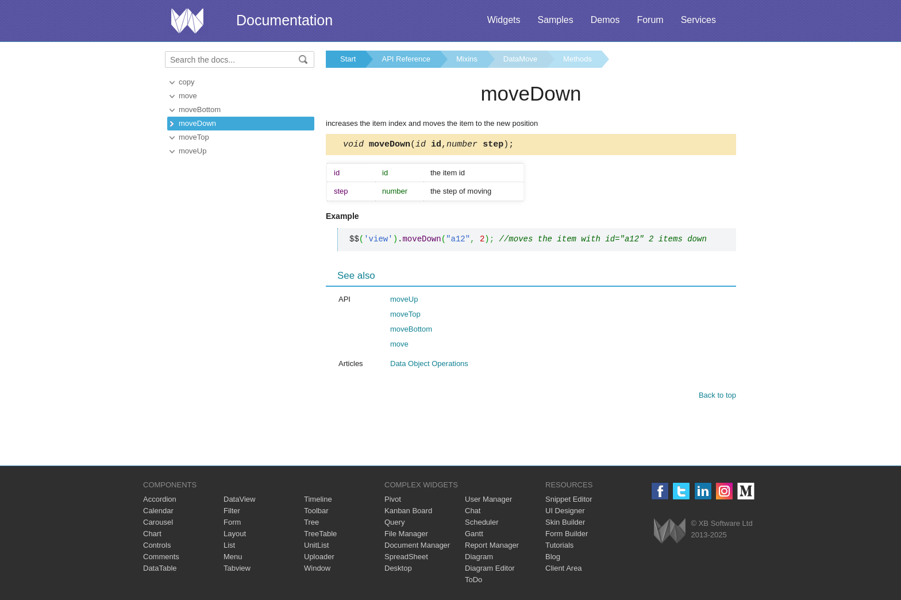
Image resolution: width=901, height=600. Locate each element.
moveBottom (200, 109)
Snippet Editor (568, 501)
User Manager (488, 501)
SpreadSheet (406, 558)
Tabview (237, 570)
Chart (152, 535)
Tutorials (559, 547)
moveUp (192, 151)
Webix (670, 532)
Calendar (158, 512)
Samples (555, 20)
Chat (472, 512)
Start (348, 59)
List (229, 547)
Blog (552, 558)
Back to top (717, 397)
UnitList (316, 547)
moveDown (197, 123)
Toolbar (316, 512)
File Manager (406, 535)
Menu (233, 558)
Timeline (318, 501)
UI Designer (565, 512)
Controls (157, 547)
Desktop (398, 570)
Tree (311, 524)
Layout (235, 535)
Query (394, 524)
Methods (577, 59)
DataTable (160, 570)
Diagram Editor (490, 570)
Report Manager (492, 547)
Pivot (392, 501)
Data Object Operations (429, 365)
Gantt (474, 535)
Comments (161, 558)
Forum (650, 20)
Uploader (319, 558)
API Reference (406, 59)
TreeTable (320, 535)
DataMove (520, 59)
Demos (605, 20)
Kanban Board (408, 512)
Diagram (479, 558)
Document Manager (417, 547)
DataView (239, 501)
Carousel (158, 524)
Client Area (563, 570)
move (188, 95)
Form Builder (566, 535)
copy (186, 82)
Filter (232, 512)
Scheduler (482, 524)
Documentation (284, 20)
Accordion (159, 501)
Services (698, 20)
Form (232, 524)
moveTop (194, 137)
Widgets (504, 20)
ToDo (473, 581)
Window (317, 570)
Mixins (467, 59)
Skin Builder (565, 524)
